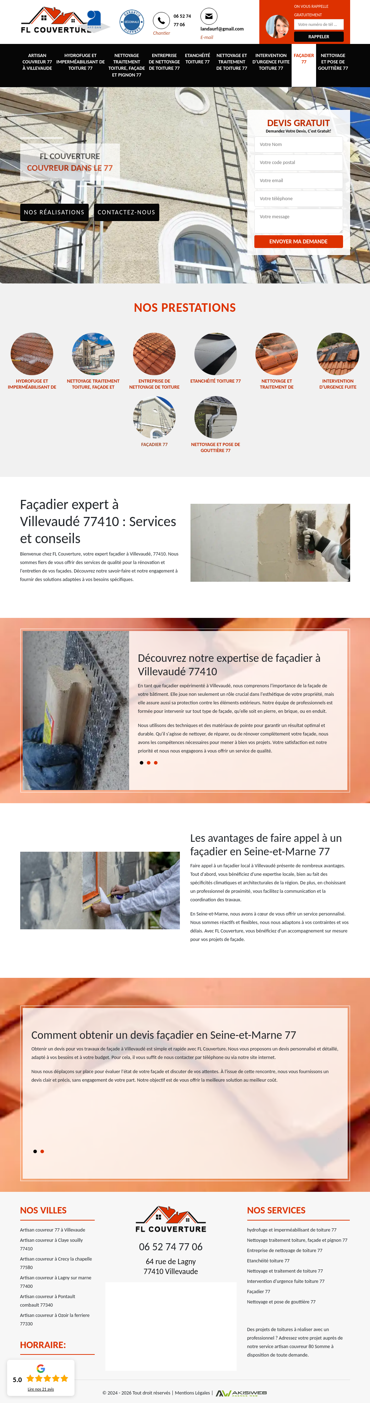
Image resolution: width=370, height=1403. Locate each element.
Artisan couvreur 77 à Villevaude (37, 61)
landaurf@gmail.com (222, 29)
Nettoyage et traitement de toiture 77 (231, 61)
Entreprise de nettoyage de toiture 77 (164, 61)
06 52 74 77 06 (171, 1246)
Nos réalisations (54, 212)
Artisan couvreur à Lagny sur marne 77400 (56, 1282)
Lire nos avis (41, 1389)
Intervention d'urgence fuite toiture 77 (271, 61)
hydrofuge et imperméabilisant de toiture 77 (80, 61)
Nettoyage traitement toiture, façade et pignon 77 (127, 65)
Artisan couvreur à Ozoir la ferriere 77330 (55, 1319)
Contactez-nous (127, 212)
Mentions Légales (192, 1393)
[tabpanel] (238, 706)
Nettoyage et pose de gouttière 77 (333, 61)
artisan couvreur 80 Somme (302, 1346)
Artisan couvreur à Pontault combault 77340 (47, 1301)
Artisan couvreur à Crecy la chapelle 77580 (56, 1263)
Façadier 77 (304, 58)
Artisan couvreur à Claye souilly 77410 (51, 1244)
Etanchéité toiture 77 (197, 58)
